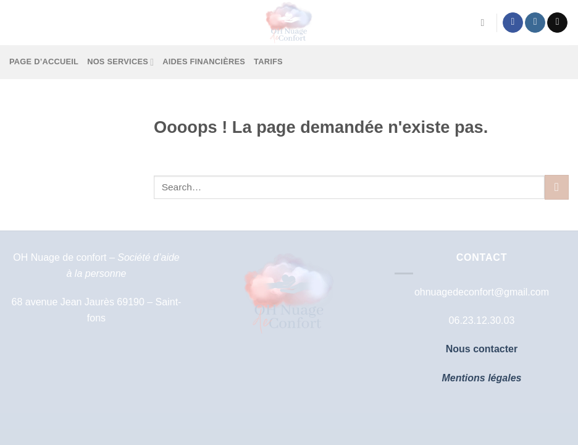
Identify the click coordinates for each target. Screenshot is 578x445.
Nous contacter (481, 349)
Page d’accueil (43, 61)
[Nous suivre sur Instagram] (535, 22)
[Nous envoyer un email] (557, 22)
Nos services (120, 62)
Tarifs (268, 61)
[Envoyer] (557, 187)
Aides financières (203, 61)
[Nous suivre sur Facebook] (513, 22)
